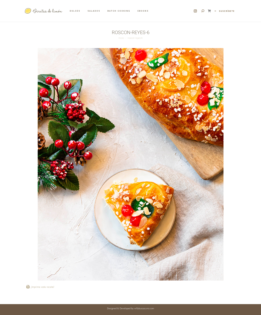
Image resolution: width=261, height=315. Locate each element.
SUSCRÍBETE (227, 11)
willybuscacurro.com (144, 308)
